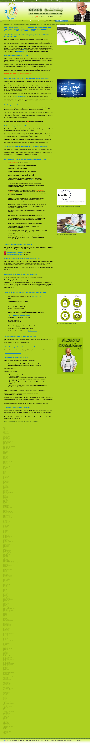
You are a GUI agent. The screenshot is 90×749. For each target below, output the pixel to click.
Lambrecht (5, 583)
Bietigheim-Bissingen (8, 461)
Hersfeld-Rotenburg (8, 541)
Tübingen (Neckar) (7, 706)
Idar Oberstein (6, 554)
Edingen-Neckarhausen (9, 489)
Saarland (5, 677)
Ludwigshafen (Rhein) (8, 599)
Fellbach (5, 501)
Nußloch (5, 639)
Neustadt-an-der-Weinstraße (10, 632)
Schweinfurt (6, 691)
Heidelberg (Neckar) (8, 537)
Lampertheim (6, 584)
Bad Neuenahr (6, 447)
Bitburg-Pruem (6, 466)
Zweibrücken (6, 735)
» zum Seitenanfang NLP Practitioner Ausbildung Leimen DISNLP (21, 421)
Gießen (5, 524)
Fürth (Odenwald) (7, 517)
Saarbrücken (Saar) (8, 676)
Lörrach (5, 595)
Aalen (4, 427)
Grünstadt (5, 529)
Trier (4, 702)
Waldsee (5, 717)
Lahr (4, 581)
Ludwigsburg (6, 597)
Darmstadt (5, 480)
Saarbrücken (6, 674)
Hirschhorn (6, 546)
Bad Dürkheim (6, 438)
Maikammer (6, 603)
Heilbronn (5, 539)
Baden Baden (6, 440)
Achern (5, 428)
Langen (5, 589)
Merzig (5, 618)
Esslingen (5, 499)
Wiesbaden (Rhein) (8, 726)
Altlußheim (5, 431)
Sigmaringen (6, 693)
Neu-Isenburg (6, 628)
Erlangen (5, 496)
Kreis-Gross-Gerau (7, 576)
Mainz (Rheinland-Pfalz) (9, 608)
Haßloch (5, 532)
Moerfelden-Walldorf (8, 620)
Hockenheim (6, 548)
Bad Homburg (6, 442)
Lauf (4, 590)
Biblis (4, 460)
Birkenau (5, 463)
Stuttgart (5, 699)
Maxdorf (5, 614)
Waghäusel (6, 715)
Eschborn (5, 497)
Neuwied (5, 635)
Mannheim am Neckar (8, 610)
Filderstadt (5, 502)
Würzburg (5, 732)
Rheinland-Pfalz (7, 656)
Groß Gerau (6, 527)
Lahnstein (5, 580)
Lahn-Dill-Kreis (6, 579)
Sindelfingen (6, 694)
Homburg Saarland (7, 553)
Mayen (5, 615)
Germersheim (6, 521)
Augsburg (5, 437)
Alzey (4, 432)
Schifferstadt (6, 686)
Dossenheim (6, 484)
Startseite (6, 24)
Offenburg (5, 645)
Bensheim (5, 458)
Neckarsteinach (7, 625)
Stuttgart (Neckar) (7, 701)
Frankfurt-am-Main (7, 507)
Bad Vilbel (5, 450)
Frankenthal (6, 505)
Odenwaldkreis (6, 643)
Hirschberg (6, 545)
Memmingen (6, 617)
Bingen (5, 462)
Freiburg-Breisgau (7, 511)
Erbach (5, 495)
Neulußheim (6, 629)
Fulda (4, 519)
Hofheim (5, 549)
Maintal (5, 604)
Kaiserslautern (6, 560)
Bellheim (5, 457)
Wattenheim (6, 720)
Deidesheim (6, 481)
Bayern (5, 455)
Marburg (5, 613)
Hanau (5, 531)
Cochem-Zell (6, 476)
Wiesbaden (6, 723)
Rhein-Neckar (6, 662)
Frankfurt (5, 506)
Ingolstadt (5, 558)
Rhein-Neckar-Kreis (8, 664)
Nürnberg (5, 637)
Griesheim (5, 526)
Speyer (5, 698)
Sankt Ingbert (6, 682)
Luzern (5, 602)
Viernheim (5, 710)
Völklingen (5, 712)
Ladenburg (5, 578)
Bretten (5, 468)
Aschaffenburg (6, 436)
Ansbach (5, 435)
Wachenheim (6, 713)
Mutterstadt (6, 623)
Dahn (4, 478)
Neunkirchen (6, 630)
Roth (4, 671)
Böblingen (5, 467)
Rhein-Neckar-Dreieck (8, 663)
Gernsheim (6, 522)
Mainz (4, 605)
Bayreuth (5, 456)
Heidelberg (6, 535)
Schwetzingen (6, 692)
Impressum (45, 16)
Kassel (5, 566)
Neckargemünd (7, 624)
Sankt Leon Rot (7, 683)
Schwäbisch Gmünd (8, 688)
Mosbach (5, 622)
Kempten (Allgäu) (7, 569)
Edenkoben (6, 487)
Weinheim (5, 721)
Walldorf (5, 718)
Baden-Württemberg (8, 441)
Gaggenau (5, 520)
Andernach (6, 433)
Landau (5, 585)
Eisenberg (5, 491)
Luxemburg (6, 600)
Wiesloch (5, 727)
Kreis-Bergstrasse (7, 575)
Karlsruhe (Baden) (7, 565)
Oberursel (5, 642)
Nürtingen (5, 638)
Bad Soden (6, 448)
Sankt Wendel (6, 684)
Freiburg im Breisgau (8, 512)
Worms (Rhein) (7, 731)
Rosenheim (6, 669)
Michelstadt (6, 619)
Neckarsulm (6, 627)
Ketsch (5, 570)
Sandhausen (6, 681)
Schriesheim (6, 687)
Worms (5, 730)
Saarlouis (5, 678)
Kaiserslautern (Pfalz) (8, 561)
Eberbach (5, 486)
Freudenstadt (6, 514)
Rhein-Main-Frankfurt (8, 659)
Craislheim (5, 477)
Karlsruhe (5, 564)
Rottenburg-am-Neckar (8, 672)
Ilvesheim (5, 555)
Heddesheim (6, 534)
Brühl (4, 471)
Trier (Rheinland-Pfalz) (8, 703)
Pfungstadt (5, 649)
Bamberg (5, 452)
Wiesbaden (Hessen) (8, 725)
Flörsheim (5, 504)
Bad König (5, 443)
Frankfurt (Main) (7, 509)
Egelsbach (5, 490)
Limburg (5, 594)
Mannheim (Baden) (7, 612)
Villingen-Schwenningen (9, 711)
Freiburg (5, 510)
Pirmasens (5, 652)
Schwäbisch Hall (7, 689)
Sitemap (35, 17)
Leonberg (5, 593)
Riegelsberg (6, 667)
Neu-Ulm (5, 634)
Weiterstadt (6, 722)
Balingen (5, 451)
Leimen (5, 591)
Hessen (5, 543)
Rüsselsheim (6, 673)
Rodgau (5, 668)
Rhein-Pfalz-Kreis (7, 657)
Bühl (4, 472)
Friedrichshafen (7, 515)
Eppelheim (5, 494)
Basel (4, 453)
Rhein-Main (6, 658)
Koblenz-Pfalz (6, 573)
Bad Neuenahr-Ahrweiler (9, 446)
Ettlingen (5, 500)
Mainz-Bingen (6, 607)
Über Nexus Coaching (8, 20)
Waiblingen (6, 716)
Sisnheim (5, 697)
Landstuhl (5, 588)
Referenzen (59, 20)
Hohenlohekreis (7, 550)
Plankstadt (5, 653)
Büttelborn (5, 475)
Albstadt (5, 430)
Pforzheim (5, 647)
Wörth (4, 728)
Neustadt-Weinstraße (8, 633)
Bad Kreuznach (7, 445)
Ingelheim (5, 556)
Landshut (5, 586)
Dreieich (5, 485)
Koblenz (5, 571)
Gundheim (5, 530)
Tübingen (5, 705)
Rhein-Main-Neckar (8, 661)
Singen (5, 696)
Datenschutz (56, 16)
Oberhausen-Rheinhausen (9, 640)
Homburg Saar (6, 551)
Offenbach (5, 644)
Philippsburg (6, 651)
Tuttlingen (5, 707)
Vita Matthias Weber (20, 20)
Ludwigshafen (6, 598)
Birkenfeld (5, 465)
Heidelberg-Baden (7, 536)
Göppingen (6, 525)
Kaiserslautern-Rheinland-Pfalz (10, 563)
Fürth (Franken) (7, 516)
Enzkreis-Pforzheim (8, 492)
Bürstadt (5, 473)
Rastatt (5, 654)
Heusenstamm (6, 544)
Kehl (4, 568)
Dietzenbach (6, 482)
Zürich (4, 733)
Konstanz (5, 574)
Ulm (4, 708)
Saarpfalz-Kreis (7, 679)
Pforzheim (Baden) (7, 648)
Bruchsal (5, 470)
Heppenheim (6, 540)
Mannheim (5, 609)
